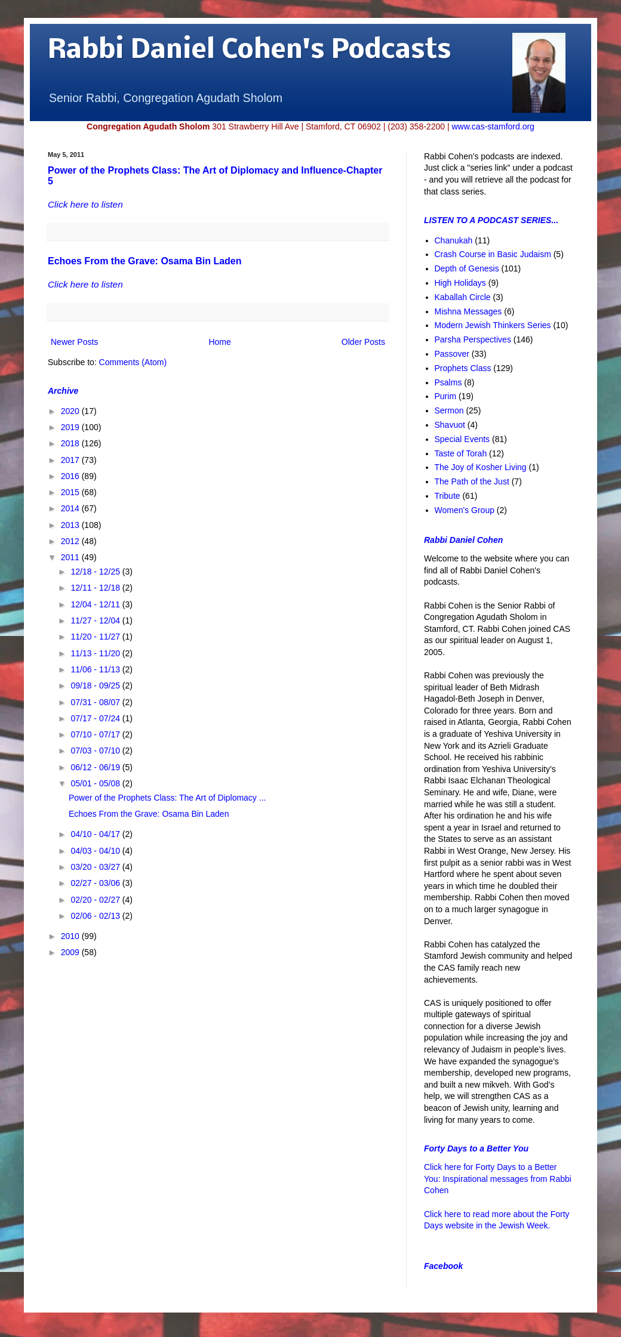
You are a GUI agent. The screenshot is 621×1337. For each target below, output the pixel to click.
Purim (446, 396)
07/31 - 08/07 (96, 702)
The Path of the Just (472, 481)
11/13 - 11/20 (96, 653)
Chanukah (454, 240)
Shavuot (450, 425)
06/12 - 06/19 (96, 767)
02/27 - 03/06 (96, 883)
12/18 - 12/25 (96, 571)
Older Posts (363, 342)
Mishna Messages (468, 311)
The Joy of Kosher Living (481, 467)
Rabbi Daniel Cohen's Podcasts (249, 51)
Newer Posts (74, 342)
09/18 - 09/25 (96, 685)
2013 (71, 525)
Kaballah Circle (463, 297)
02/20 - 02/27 (96, 899)
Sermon (449, 410)
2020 (71, 411)
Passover (452, 354)
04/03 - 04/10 (96, 851)
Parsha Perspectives (473, 339)
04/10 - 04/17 (96, 834)
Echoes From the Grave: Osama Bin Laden (145, 261)
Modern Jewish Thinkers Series (493, 325)
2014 (71, 508)
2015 (71, 492)
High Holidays (460, 283)
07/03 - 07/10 (96, 750)
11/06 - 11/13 (96, 669)
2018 (71, 443)
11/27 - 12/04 (96, 620)
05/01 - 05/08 (96, 783)
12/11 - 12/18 (96, 587)
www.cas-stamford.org (492, 126)
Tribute (447, 496)
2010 (71, 936)
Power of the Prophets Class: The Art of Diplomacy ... (167, 797)
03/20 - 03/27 (96, 867)
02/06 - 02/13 (96, 916)
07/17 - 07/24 (96, 718)
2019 (71, 427)
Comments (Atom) (133, 362)
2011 (71, 557)
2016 (71, 476)
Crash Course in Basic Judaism (493, 254)
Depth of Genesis (467, 268)
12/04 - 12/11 (96, 604)
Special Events (462, 439)
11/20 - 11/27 (96, 636)
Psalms (448, 382)
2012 (71, 541)
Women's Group (464, 510)
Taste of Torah (461, 453)
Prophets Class (463, 368)
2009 (71, 952)
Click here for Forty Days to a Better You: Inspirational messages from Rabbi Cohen (497, 1178)
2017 (71, 460)
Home (219, 342)
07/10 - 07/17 (96, 734)
